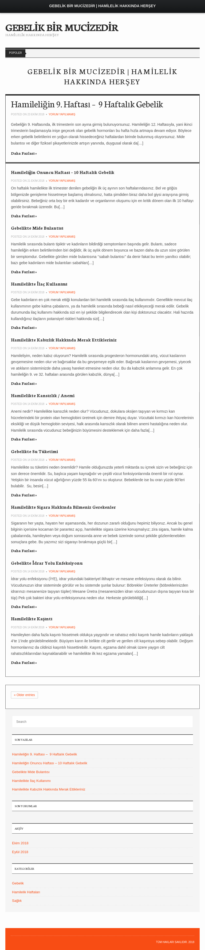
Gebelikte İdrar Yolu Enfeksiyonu (46, 563)
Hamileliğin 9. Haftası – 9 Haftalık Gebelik (87, 103)
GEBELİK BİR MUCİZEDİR (61, 26)
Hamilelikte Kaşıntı (31, 618)
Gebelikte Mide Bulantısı (37, 228)
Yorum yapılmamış (62, 114)
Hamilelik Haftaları (26, 892)
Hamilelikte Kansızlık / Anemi (42, 395)
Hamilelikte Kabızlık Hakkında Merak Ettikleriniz (64, 339)
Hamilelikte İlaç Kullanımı (39, 283)
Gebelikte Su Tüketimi (34, 451)
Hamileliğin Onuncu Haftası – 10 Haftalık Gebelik (62, 172)
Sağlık (17, 901)
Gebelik (18, 883)
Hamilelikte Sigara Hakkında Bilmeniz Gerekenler (63, 507)
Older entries (24, 695)
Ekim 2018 (20, 843)
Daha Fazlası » (24, 153)
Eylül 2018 (20, 852)
